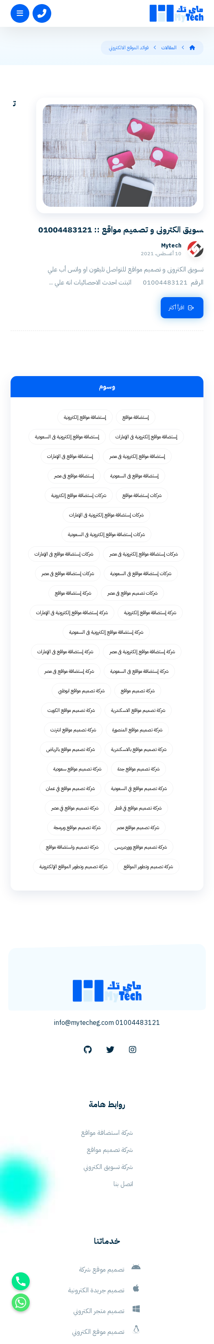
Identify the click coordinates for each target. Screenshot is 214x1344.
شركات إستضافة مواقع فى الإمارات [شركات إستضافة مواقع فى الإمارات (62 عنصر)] (64, 491)
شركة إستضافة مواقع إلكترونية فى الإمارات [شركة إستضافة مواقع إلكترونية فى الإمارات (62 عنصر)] (72, 549)
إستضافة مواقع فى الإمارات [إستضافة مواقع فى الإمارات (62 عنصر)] (70, 393)
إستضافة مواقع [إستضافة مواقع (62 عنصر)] (135, 354)
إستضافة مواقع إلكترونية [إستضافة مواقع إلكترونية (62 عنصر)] (85, 354)
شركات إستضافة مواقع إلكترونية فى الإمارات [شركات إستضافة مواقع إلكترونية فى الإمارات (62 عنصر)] (106, 451)
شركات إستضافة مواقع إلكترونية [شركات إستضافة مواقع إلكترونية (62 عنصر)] (78, 432)
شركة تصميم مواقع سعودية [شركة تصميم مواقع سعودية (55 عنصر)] (77, 705)
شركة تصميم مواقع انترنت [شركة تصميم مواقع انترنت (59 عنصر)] (73, 666)
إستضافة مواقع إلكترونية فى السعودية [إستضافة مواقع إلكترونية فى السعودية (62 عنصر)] (67, 373)
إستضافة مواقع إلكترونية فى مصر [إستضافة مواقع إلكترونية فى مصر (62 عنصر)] (137, 393)
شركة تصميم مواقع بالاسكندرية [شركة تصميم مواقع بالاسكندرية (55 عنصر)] (138, 686)
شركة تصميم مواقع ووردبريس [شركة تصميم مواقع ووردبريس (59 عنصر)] (141, 784)
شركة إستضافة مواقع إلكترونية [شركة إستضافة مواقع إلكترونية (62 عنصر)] (150, 549)
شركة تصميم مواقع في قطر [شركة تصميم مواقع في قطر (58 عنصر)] (138, 745)
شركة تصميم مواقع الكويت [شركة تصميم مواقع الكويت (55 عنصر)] (71, 647)
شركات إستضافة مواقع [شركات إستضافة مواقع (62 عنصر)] (142, 432)
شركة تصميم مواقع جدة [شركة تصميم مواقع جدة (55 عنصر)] (138, 705)
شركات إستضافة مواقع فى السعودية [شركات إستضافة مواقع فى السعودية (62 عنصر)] (140, 510)
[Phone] (21, 1281)
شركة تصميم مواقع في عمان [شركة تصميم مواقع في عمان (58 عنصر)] (70, 725)
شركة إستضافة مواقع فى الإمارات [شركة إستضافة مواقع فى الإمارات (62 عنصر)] (65, 588)
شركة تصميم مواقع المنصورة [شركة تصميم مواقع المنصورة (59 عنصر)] (137, 666)
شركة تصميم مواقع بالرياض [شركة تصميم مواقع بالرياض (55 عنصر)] (70, 686)
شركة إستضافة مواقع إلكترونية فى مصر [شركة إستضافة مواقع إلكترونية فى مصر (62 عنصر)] (142, 588)
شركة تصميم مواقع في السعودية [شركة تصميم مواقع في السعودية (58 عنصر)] (139, 725)
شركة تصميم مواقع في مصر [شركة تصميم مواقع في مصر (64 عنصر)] (74, 745)
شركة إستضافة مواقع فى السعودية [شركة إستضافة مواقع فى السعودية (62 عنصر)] (139, 608)
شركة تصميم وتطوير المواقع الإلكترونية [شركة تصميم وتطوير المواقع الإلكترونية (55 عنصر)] (73, 803)
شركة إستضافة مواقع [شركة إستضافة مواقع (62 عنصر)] (73, 530)
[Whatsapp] (21, 1302)
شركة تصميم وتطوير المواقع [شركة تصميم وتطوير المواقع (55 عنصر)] (148, 803)
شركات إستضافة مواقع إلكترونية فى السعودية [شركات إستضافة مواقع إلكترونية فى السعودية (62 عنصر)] (106, 471)
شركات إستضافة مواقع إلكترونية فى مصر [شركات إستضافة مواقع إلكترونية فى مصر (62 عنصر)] (143, 491)
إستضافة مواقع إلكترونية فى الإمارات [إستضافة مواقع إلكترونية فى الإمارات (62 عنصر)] (146, 373)
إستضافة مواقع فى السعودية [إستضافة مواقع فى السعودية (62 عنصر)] (134, 412)
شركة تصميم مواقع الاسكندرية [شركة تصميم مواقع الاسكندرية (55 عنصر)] (138, 647)
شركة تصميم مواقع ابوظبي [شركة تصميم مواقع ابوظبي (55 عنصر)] (81, 627)
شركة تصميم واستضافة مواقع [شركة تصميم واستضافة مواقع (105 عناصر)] (72, 784)
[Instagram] (132, 986)
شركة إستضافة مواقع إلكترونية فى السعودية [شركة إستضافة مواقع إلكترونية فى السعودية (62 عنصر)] (106, 569)
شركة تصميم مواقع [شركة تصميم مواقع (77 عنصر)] (138, 627)
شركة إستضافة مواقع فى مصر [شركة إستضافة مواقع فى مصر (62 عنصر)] (69, 608)
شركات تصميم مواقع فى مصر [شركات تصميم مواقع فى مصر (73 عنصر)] (132, 530)
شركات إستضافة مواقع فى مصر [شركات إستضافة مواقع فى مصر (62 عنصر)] (67, 510)
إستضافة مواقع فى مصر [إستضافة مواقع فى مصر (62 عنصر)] (74, 412)
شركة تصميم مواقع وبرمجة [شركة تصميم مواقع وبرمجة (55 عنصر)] (77, 764)
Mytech (51, 182)
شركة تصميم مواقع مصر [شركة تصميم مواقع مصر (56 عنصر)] (138, 764)
